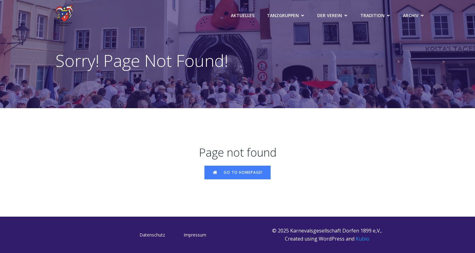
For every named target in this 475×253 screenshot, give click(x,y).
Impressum (195, 235)
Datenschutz (152, 235)
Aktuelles (242, 15)
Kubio (362, 238)
